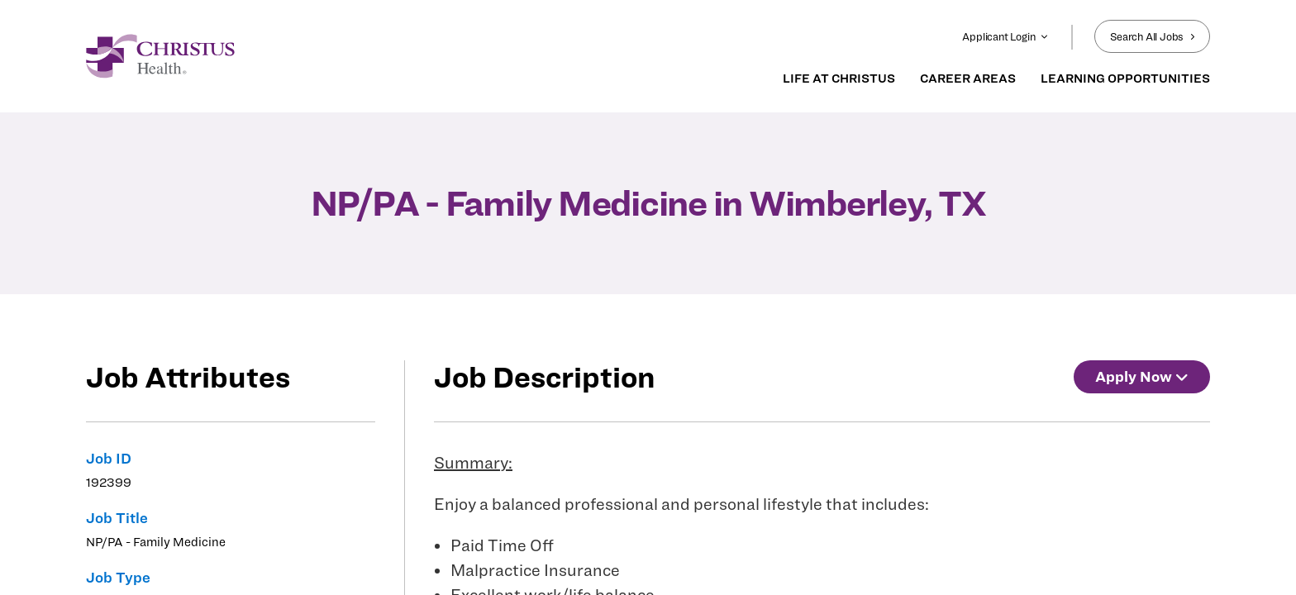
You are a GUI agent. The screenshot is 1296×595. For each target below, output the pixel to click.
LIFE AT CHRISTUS (839, 78)
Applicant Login (1005, 36)
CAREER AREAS (968, 78)
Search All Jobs (1152, 36)
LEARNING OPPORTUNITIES (1125, 78)
